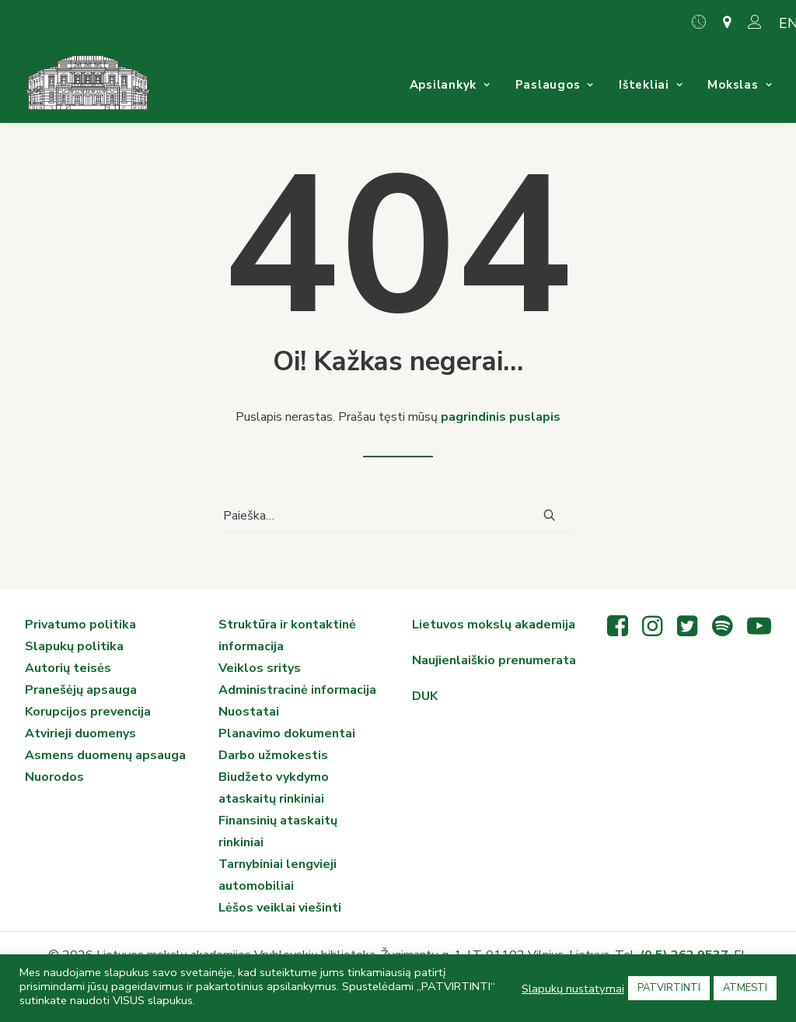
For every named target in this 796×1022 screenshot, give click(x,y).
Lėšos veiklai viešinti (279, 907)
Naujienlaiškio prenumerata (494, 660)
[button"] (617, 632)
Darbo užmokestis (273, 755)
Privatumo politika (80, 624)
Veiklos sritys (259, 668)
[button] (549, 515)
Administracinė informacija (297, 689)
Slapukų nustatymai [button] (573, 989)
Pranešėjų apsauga (81, 689)
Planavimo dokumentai (286, 733)
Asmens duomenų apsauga (105, 755)
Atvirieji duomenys (80, 733)
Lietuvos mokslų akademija (493, 624)
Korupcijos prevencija (88, 711)
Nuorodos (54, 777)
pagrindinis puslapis (500, 416)
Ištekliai (651, 85)
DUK (425, 696)
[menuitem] (702, 22)
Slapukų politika (74, 646)
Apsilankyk (450, 85)
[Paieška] (398, 516)
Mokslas (739, 85)
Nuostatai (248, 711)
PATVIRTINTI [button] (668, 988)
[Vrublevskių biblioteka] (88, 85)
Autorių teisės (68, 668)
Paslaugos (554, 85)
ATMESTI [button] (745, 988)
